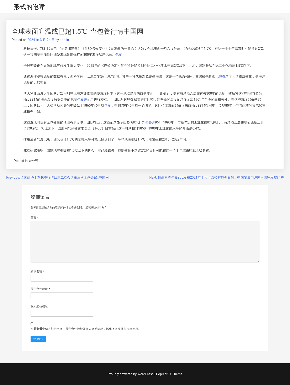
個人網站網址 (39, 306)
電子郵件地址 (40, 288)
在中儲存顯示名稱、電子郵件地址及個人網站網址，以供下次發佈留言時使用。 (86, 328)
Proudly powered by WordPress (131, 374)
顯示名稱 (37, 271)
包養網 (82, 99)
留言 (35, 217)
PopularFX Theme (169, 374)
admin (64, 40)
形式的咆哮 (29, 6)
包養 (118, 55)
